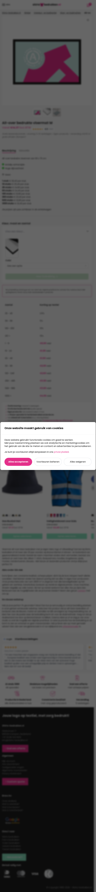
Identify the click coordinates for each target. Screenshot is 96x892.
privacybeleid (61, 452)
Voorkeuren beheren (47, 461)
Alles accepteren (18, 461)
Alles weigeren (78, 461)
